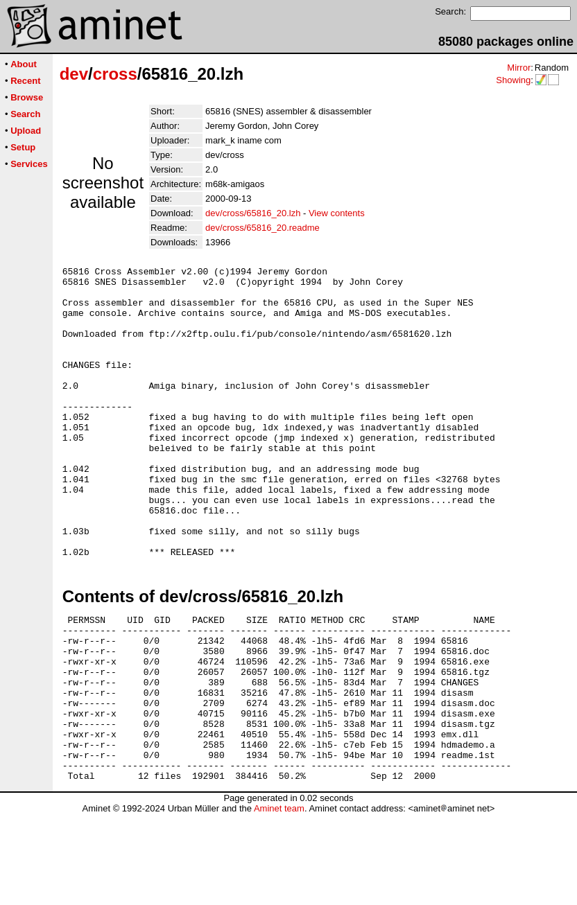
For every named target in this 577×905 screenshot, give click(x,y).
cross (115, 73)
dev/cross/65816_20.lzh (252, 213)
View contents (337, 213)
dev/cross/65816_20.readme (262, 227)
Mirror (519, 67)
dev (74, 73)
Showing (513, 80)
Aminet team (279, 900)
